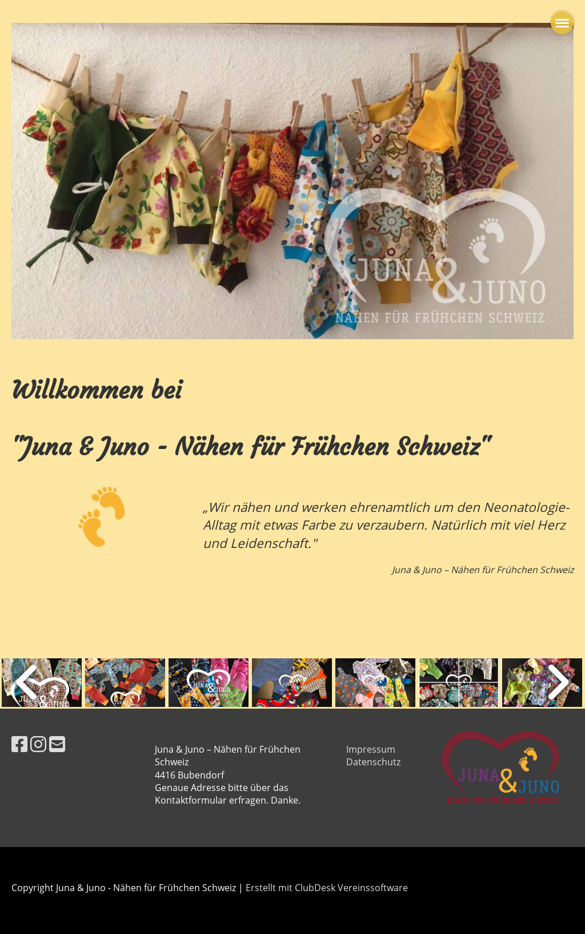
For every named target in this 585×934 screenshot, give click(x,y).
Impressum (370, 749)
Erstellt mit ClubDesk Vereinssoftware (327, 887)
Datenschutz (373, 762)
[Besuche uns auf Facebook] (19, 744)
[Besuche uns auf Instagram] (38, 744)
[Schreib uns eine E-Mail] (57, 744)
